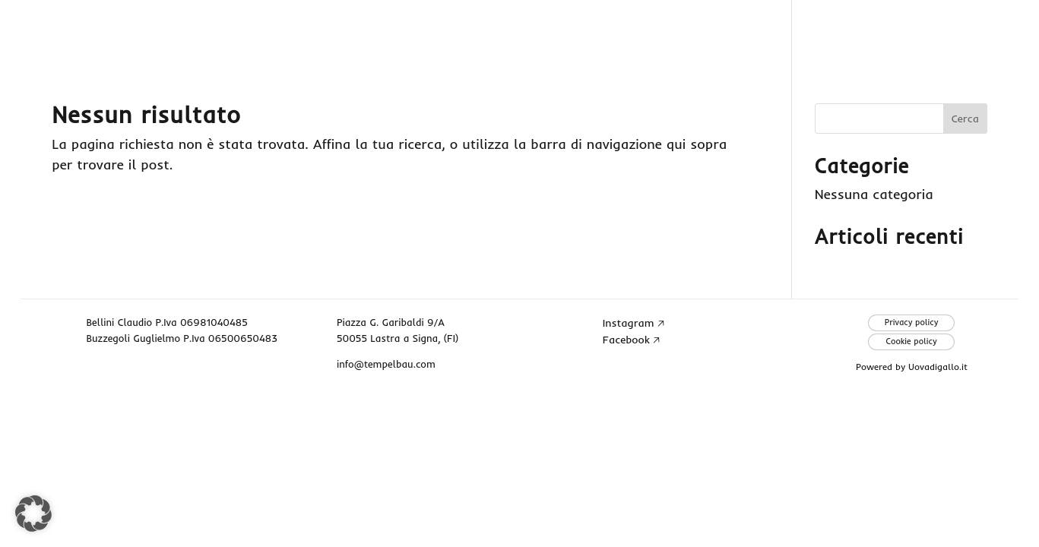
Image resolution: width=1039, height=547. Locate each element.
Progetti (839, 30)
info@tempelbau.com (386, 364)
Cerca (965, 118)
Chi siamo (720, 30)
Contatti (957, 30)
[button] (33, 513)
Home (612, 30)
